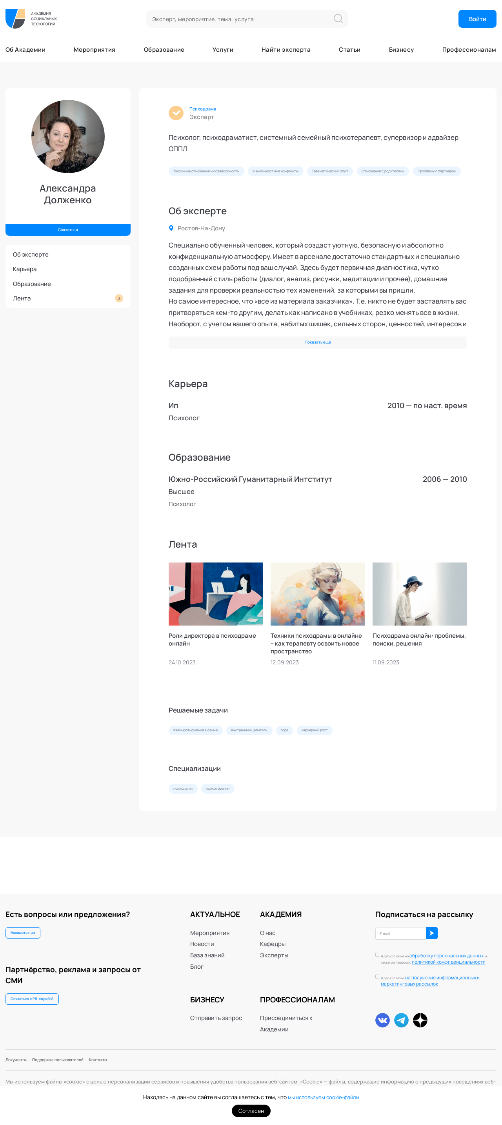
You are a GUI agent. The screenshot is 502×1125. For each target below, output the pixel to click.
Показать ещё (318, 371)
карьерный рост (382, 770)
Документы (21, 1058)
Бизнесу (401, 49)
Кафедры (273, 934)
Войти (477, 19)
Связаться (68, 227)
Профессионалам (469, 49)
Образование (164, 49)
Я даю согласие (439, 977)
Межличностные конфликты (326, 175)
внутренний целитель (287, 770)
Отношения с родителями (207, 194)
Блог (197, 956)
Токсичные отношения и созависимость (225, 175)
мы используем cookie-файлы (323, 1097)
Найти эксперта (286, 49)
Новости (202, 934)
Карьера (24, 269)
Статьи (350, 49)
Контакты (140, 1058)
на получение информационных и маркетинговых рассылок (439, 977)
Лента (68, 298)
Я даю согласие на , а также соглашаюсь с (433, 952)
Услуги (223, 49)
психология (190, 833)
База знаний (207, 945)
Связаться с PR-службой (44, 997)
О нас (267, 922)
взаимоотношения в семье (209, 770)
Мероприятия (95, 49)
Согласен (251, 1110)
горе (338, 770)
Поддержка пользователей (82, 1058)
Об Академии (25, 49)
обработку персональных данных (433, 948)
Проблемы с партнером (287, 194)
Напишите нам (31, 925)
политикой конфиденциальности (430, 955)
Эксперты (274, 945)
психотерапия (239, 833)
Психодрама (209, 110)
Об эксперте (31, 254)
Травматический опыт (404, 175)
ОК (464, 926)
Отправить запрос (216, 1008)
